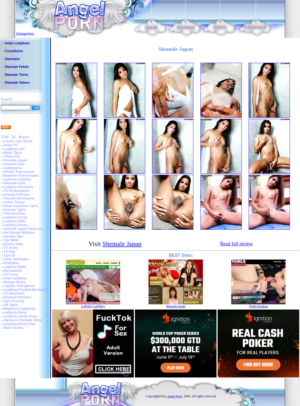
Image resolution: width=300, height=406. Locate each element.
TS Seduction (14, 293)
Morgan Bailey (15, 282)
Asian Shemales (16, 259)
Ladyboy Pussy (15, 225)
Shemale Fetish (17, 67)
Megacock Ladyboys (19, 309)
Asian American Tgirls (21, 206)
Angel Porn (174, 396)
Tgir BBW (11, 240)
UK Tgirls (11, 305)
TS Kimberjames (16, 191)
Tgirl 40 (9, 255)
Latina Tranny (14, 202)
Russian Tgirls (15, 210)
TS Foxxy (11, 274)
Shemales (12, 59)
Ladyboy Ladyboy (17, 179)
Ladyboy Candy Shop (20, 316)
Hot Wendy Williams (19, 233)
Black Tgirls (13, 153)
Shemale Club (14, 183)
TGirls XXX (12, 156)
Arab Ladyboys (15, 278)
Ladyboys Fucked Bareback (25, 290)
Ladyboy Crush (15, 217)
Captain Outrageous (19, 286)
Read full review (236, 243)
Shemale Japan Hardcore (23, 229)
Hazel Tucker (13, 328)
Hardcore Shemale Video (23, 320)
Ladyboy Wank (15, 312)
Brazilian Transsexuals (21, 175)
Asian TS (10, 145)
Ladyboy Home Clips (20, 324)
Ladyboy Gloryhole (18, 187)
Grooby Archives (17, 194)
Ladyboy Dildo (15, 267)
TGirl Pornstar (15, 214)
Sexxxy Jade (13, 244)
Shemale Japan (15, 160)
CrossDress (14, 51)
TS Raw (9, 252)
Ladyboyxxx (13, 168)
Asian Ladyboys (17, 43)
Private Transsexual (19, 172)
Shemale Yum (14, 164)
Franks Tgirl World (18, 141)
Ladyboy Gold (14, 221)
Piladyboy (11, 263)
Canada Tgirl (13, 236)
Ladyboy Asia (14, 149)
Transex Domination (19, 198)
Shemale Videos (17, 83)
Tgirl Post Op (14, 301)
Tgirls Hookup (258, 306)
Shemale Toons (17, 75)
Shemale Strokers (17, 297)
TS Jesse (11, 248)
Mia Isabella (13, 271)
